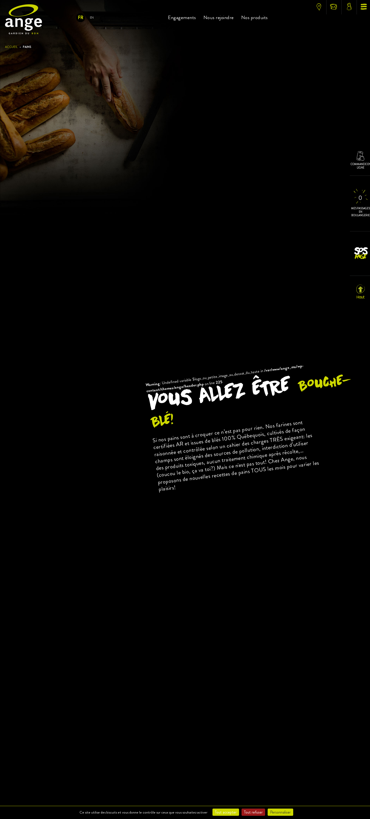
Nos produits (254, 17)
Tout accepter (226, 812)
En (92, 17)
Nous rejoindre (219, 17)
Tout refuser (253, 812)
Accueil (11, 47)
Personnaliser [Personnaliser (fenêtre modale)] (280, 812)
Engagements (182, 17)
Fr (80, 17)
